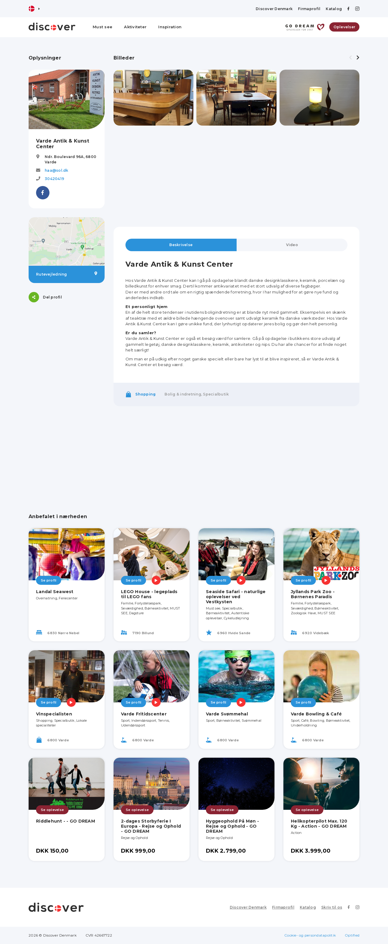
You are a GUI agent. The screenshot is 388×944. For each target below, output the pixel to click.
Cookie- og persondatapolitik (310, 935)
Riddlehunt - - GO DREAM (65, 821)
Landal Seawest (55, 591)
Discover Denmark (274, 9)
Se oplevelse (52, 810)
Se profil (48, 580)
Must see (102, 26)
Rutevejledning (66, 274)
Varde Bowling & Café (316, 714)
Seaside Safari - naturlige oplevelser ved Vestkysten (236, 596)
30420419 (54, 178)
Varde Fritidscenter (144, 714)
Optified (352, 935)
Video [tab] (292, 245)
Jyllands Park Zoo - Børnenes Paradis (313, 594)
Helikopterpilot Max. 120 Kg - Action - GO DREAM (319, 823)
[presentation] (350, 57)
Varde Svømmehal (227, 714)
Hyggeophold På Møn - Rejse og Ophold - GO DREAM (232, 826)
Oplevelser (344, 27)
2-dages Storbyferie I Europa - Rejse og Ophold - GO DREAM (151, 826)
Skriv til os (331, 907)
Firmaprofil (309, 9)
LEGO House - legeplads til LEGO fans (149, 594)
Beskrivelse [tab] (181, 245)
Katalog (334, 9)
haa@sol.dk (57, 170)
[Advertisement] (67, 400)
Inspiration (169, 26)
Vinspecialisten (54, 714)
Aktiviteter (135, 26)
